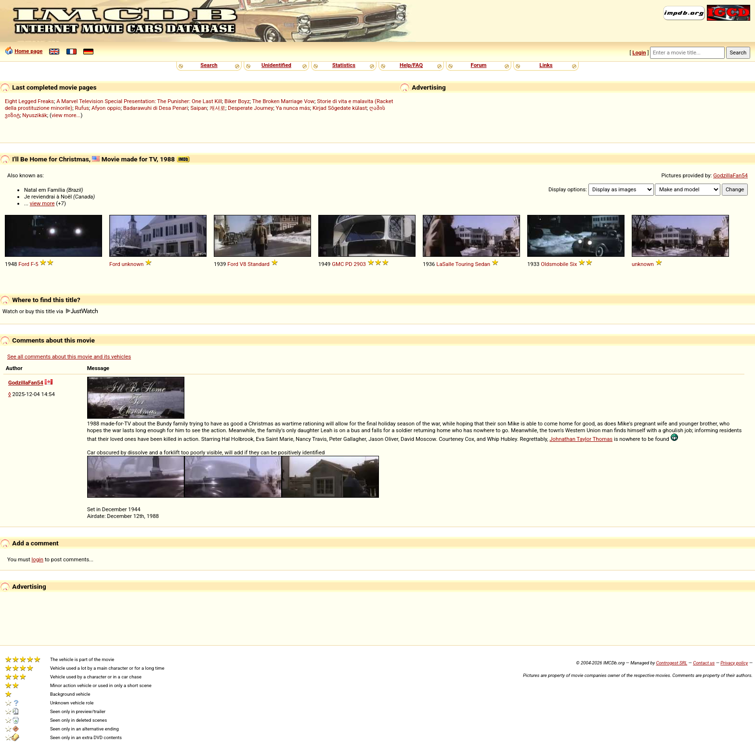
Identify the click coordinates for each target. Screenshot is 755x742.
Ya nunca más (293, 108)
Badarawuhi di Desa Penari (155, 108)
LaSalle (445, 264)
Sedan (483, 264)
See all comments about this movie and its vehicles (69, 356)
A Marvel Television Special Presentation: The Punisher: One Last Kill (139, 101)
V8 (243, 264)
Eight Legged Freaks (29, 101)
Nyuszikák (34, 115)
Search (208, 65)
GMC (338, 264)
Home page (28, 51)
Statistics (343, 65)
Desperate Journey (250, 108)
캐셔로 (217, 108)
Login (639, 52)
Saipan (198, 108)
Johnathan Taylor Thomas (580, 439)
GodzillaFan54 (730, 175)
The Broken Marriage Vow (283, 101)
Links (545, 65)
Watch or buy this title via (50, 311)
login (38, 559)
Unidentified (276, 65)
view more (42, 203)
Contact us (704, 662)
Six (573, 264)
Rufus (82, 108)
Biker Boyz (237, 101)
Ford (23, 264)
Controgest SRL (671, 662)
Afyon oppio (106, 108)
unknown (133, 264)
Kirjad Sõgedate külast (339, 108)
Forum (479, 65)
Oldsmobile (554, 264)
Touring (465, 264)
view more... (66, 115)
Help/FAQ (411, 65)
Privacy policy (734, 662)
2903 (359, 264)
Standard (258, 264)
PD (348, 264)
